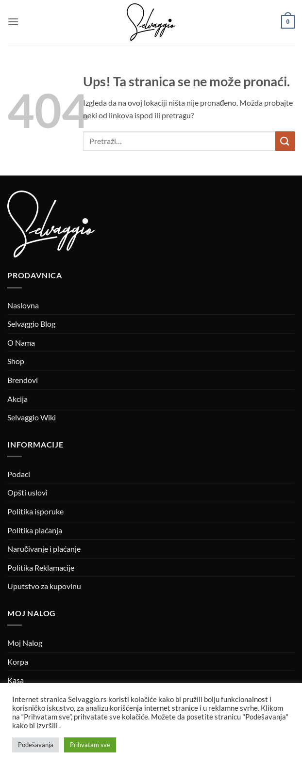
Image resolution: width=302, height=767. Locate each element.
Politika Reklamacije (40, 567)
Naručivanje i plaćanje (44, 548)
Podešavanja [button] (35, 745)
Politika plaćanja (34, 530)
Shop (15, 361)
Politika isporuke (35, 511)
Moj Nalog (24, 642)
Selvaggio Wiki (31, 417)
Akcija (17, 398)
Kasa (15, 680)
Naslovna (23, 305)
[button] (13, 21)
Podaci (18, 474)
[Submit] (285, 140)
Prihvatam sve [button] (90, 745)
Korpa (17, 661)
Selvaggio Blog (31, 323)
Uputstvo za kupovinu (44, 586)
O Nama (21, 342)
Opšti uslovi (27, 492)
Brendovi (22, 379)
